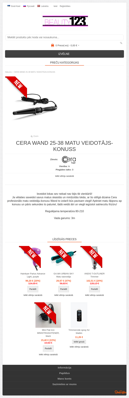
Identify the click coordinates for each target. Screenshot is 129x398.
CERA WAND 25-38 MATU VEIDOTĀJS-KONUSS (34, 72)
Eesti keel (13, 6)
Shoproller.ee (120, 392)
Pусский (28, 6)
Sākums (8, 72)
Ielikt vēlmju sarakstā (64, 176)
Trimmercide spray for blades (79, 331)
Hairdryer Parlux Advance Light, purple (32, 275)
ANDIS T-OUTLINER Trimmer (94, 275)
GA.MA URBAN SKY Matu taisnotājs (64, 275)
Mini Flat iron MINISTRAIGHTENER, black (48, 333)
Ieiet (55, 6)
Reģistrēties (65, 6)
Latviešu (43, 6)
